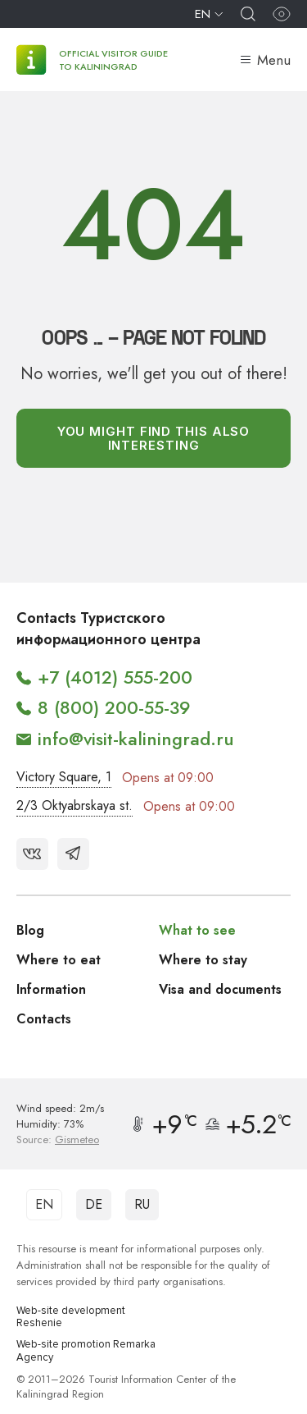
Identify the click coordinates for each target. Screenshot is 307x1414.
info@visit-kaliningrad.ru (136, 738)
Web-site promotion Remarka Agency (86, 1351)
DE (93, 1204)
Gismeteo (77, 1139)
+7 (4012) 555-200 (115, 677)
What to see (197, 930)
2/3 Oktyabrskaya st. (74, 805)
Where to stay (203, 959)
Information (51, 989)
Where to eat (58, 959)
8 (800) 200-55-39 (114, 707)
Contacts (43, 1018)
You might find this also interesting (154, 438)
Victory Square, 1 (63, 776)
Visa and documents (220, 989)
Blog (30, 930)
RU (142, 1204)
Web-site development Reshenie (70, 1317)
